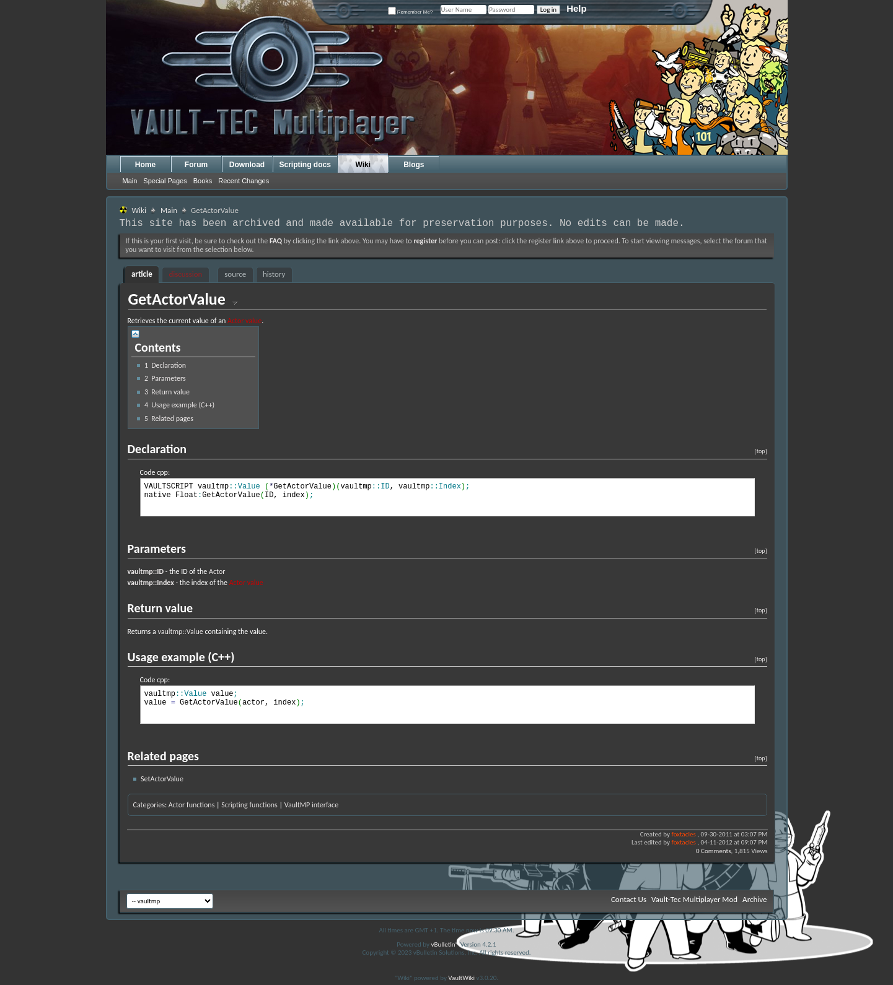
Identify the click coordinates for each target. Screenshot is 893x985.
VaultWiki (461, 978)
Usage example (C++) (179, 405)
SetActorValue (162, 779)
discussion (185, 274)
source (235, 274)
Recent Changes (243, 180)
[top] (761, 451)
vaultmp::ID (146, 571)
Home (145, 164)
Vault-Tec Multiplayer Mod (694, 899)
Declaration (165, 365)
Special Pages (165, 180)
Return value (167, 392)
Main (130, 180)
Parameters (165, 378)
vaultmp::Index (151, 582)
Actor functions (192, 805)
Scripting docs (305, 164)
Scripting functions (249, 805)
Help (576, 8)
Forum (196, 164)
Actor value (244, 320)
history (274, 274)
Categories (149, 805)
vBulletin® (445, 944)
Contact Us (628, 899)
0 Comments (713, 851)
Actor (217, 571)
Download (247, 164)
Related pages (168, 418)
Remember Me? (410, 12)
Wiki (363, 164)
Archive (754, 899)
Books (203, 180)
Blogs (413, 164)
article (141, 274)
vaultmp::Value (180, 631)
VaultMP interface (311, 805)
